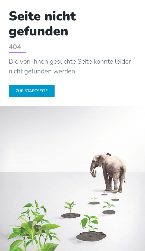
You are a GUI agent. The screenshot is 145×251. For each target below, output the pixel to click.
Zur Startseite (32, 91)
